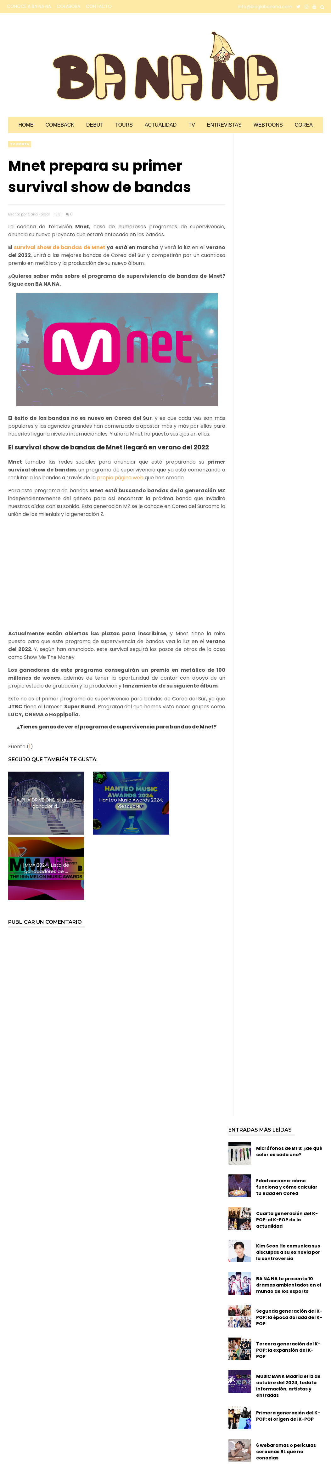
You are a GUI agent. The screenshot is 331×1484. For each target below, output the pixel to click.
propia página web (120, 477)
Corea (304, 125)
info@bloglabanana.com (265, 6)
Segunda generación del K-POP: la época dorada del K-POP (289, 1252)
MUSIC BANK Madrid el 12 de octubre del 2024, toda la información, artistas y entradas (288, 1320)
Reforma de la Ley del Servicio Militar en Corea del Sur (283, 1473)
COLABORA (68, 6)
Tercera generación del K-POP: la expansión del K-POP (288, 1285)
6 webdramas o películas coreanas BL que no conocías (286, 1386)
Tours (124, 125)
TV (191, 125)
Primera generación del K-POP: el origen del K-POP (288, 1350)
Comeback (59, 125)
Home (25, 125)
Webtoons (268, 125)
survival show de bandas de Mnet (59, 247)
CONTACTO (99, 6)
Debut (94, 125)
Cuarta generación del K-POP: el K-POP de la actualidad (287, 1154)
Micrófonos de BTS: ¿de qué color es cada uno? (289, 1086)
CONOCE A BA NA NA (29, 6)
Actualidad (161, 125)
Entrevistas (224, 125)
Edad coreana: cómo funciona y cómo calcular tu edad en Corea (286, 1121)
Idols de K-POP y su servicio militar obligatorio (276, 1444)
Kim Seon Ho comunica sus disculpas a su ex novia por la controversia (288, 1187)
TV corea (19, 144)
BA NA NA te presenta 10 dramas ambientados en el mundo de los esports (288, 1219)
